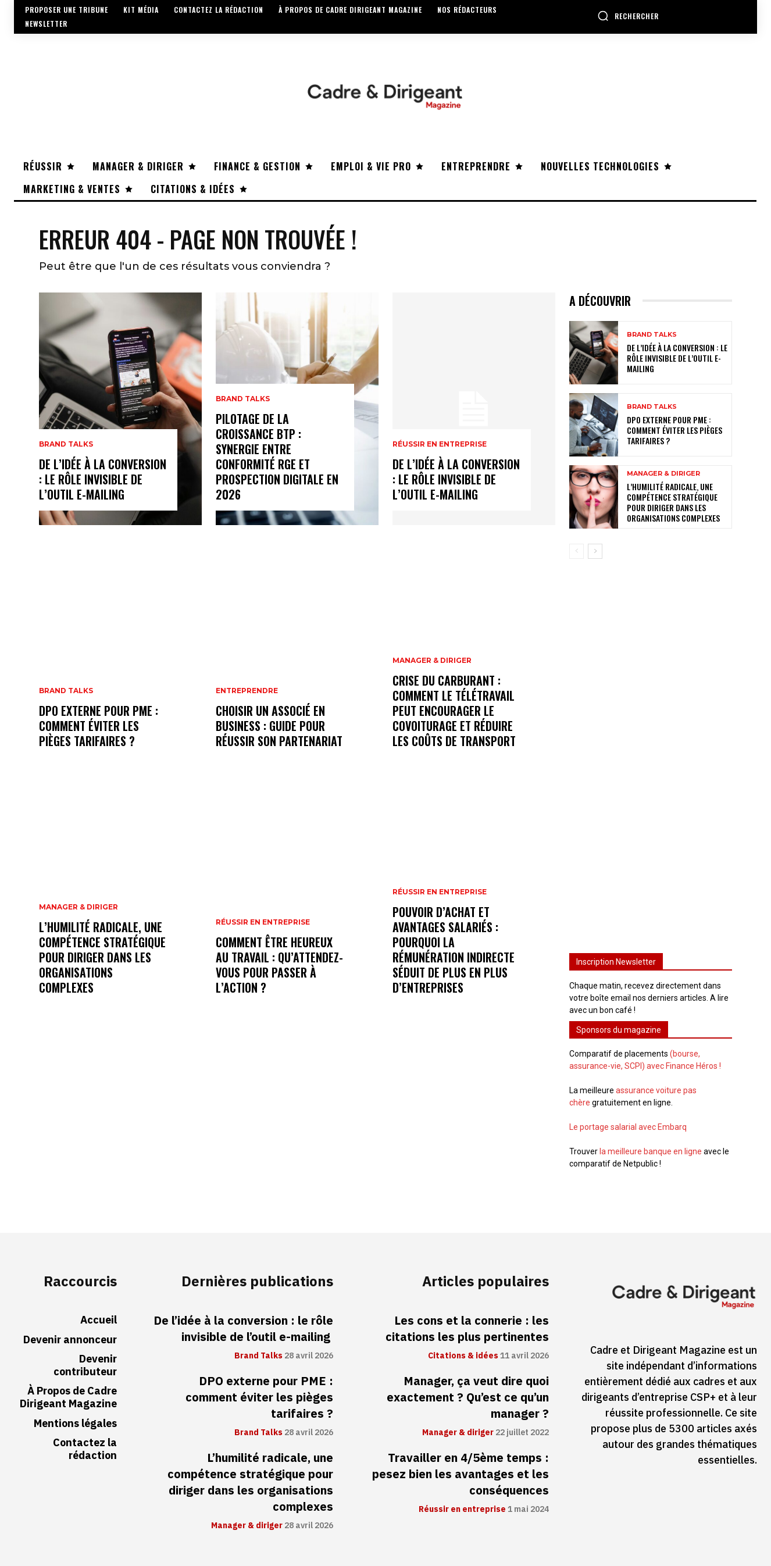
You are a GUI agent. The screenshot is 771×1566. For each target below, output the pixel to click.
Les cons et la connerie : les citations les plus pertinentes (467, 1329)
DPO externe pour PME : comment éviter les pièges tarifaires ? (98, 726)
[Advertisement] (650, 750)
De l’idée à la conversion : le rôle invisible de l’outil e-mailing (102, 479)
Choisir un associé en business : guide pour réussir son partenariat (279, 726)
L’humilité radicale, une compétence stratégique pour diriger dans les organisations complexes (102, 957)
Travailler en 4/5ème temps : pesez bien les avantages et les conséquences (460, 1474)
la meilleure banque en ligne (650, 1151)
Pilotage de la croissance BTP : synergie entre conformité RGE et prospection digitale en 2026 (277, 456)
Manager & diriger (78, 907)
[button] (628, 16)
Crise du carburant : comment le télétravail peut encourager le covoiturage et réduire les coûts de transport (454, 711)
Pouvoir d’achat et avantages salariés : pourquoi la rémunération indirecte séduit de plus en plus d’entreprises (453, 949)
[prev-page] (576, 551)
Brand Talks (66, 444)
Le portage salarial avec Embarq (628, 1127)
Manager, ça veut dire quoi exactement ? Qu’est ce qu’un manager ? (468, 1397)
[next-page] (595, 551)
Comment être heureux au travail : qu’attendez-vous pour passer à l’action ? (279, 964)
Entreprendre (247, 690)
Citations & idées (463, 1356)
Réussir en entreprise (263, 922)
